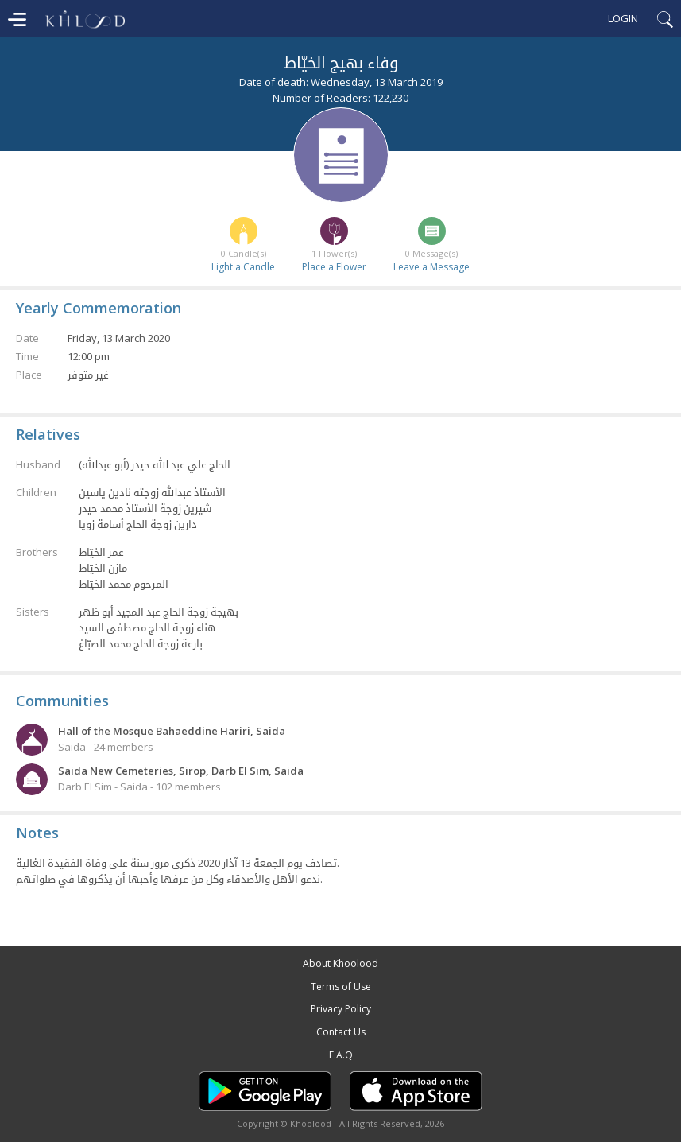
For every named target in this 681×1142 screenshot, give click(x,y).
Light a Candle (243, 267)
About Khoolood (340, 963)
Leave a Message (431, 267)
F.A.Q (341, 1055)
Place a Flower (334, 267)
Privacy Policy (341, 1009)
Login (623, 18)
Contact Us (341, 1032)
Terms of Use (341, 986)
